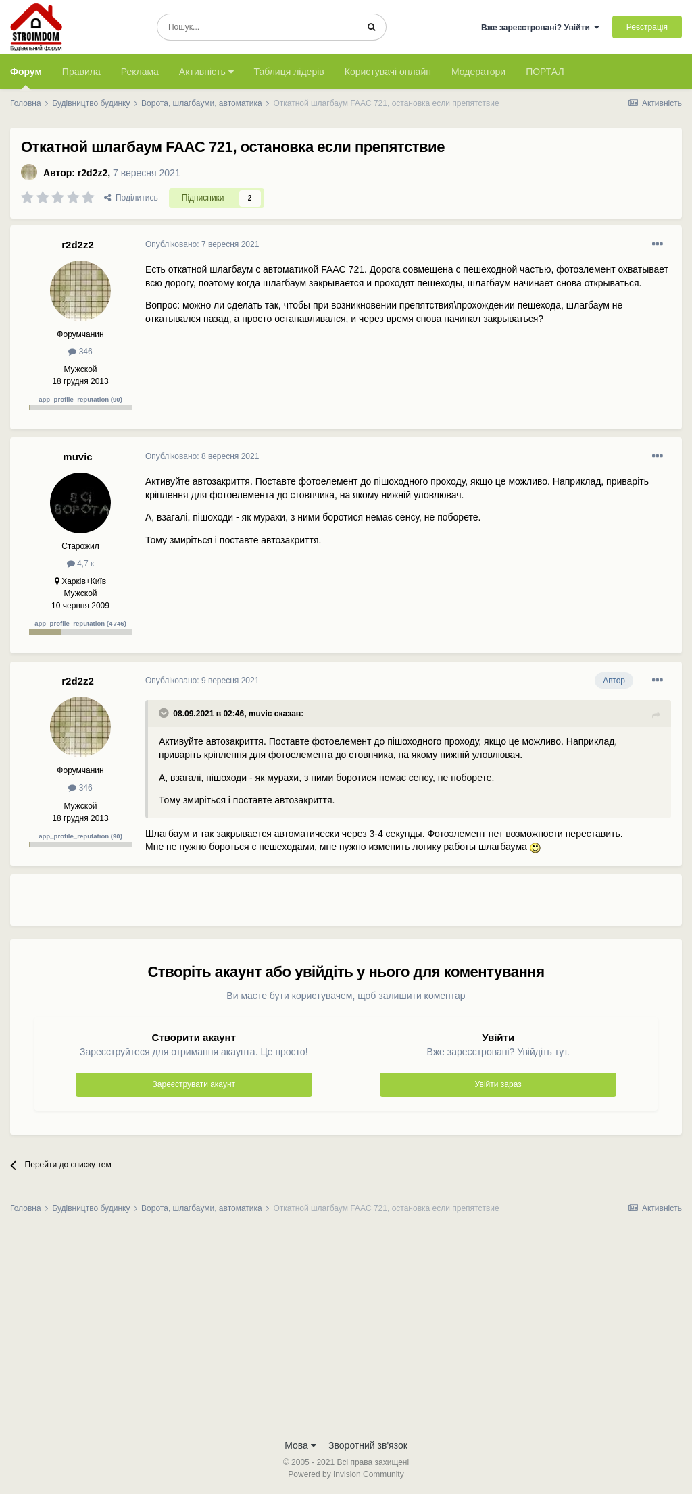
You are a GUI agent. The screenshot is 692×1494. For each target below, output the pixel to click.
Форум (26, 77)
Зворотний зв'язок (367, 1445)
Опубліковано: (202, 244)
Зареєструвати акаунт (194, 1084)
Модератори (478, 71)
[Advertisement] (303, 905)
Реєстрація (647, 27)
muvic (77, 456)
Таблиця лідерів (289, 71)
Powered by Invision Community (345, 1474)
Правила (81, 71)
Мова (300, 1445)
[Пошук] (257, 27)
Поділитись (131, 198)
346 (80, 351)
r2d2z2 (92, 172)
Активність (206, 71)
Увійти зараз (498, 1084)
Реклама (140, 71)
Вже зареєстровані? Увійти (540, 27)
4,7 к (81, 563)
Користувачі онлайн (388, 71)
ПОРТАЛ (545, 71)
